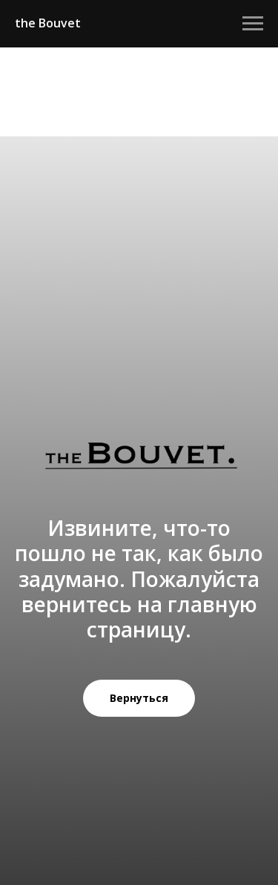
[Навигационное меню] (252, 23)
